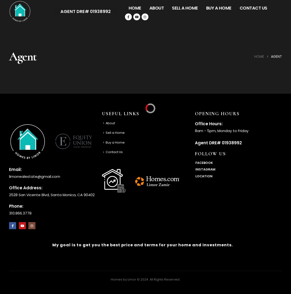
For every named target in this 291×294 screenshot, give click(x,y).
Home (135, 8)
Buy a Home (219, 8)
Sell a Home (185, 8)
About (156, 8)
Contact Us (253, 8)
